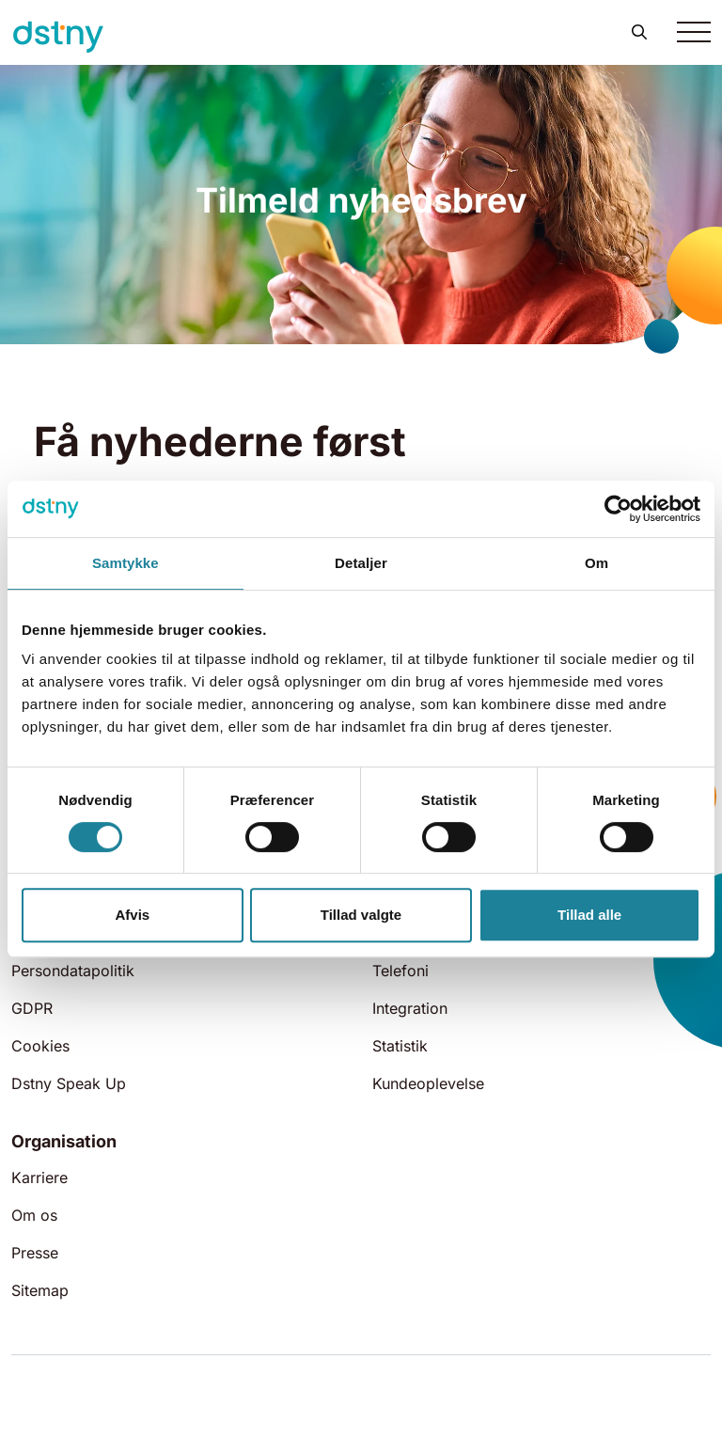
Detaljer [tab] (361, 563)
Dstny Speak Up (68, 1083)
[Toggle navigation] (694, 32)
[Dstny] (58, 37)
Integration (409, 1008)
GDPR (32, 1008)
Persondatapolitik (72, 970)
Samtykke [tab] (125, 563)
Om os (34, 1215)
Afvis (132, 915)
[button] (639, 32)
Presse (34, 1252)
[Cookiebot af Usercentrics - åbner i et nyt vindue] (618, 509)
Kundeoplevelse (428, 1083)
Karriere (39, 1177)
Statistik (400, 1045)
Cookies (40, 1045)
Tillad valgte (361, 915)
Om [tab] (596, 563)
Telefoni (400, 970)
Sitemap (40, 1290)
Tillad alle (589, 915)
